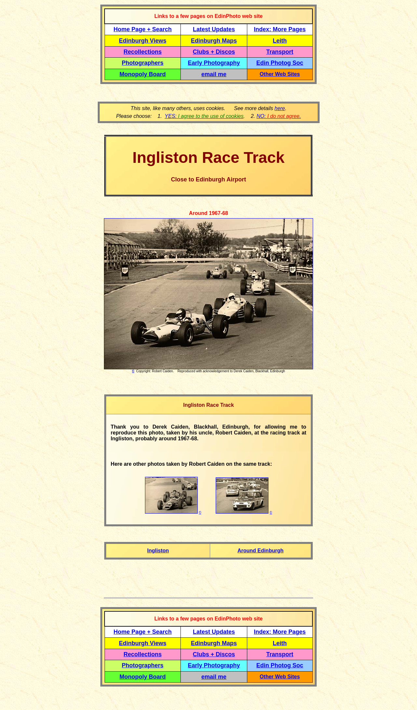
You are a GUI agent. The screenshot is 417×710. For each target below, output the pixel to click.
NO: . (278, 116)
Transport (279, 52)
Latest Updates (214, 29)
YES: (204, 116)
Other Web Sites (280, 74)
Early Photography (214, 63)
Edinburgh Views (142, 40)
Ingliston (158, 550)
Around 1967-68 (208, 213)
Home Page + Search (143, 29)
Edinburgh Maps (214, 40)
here (280, 108)
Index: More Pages (280, 29)
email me (213, 74)
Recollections (142, 52)
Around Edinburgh (260, 550)
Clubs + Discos (214, 52)
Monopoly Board (143, 74)
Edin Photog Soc (279, 63)
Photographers (143, 63)
